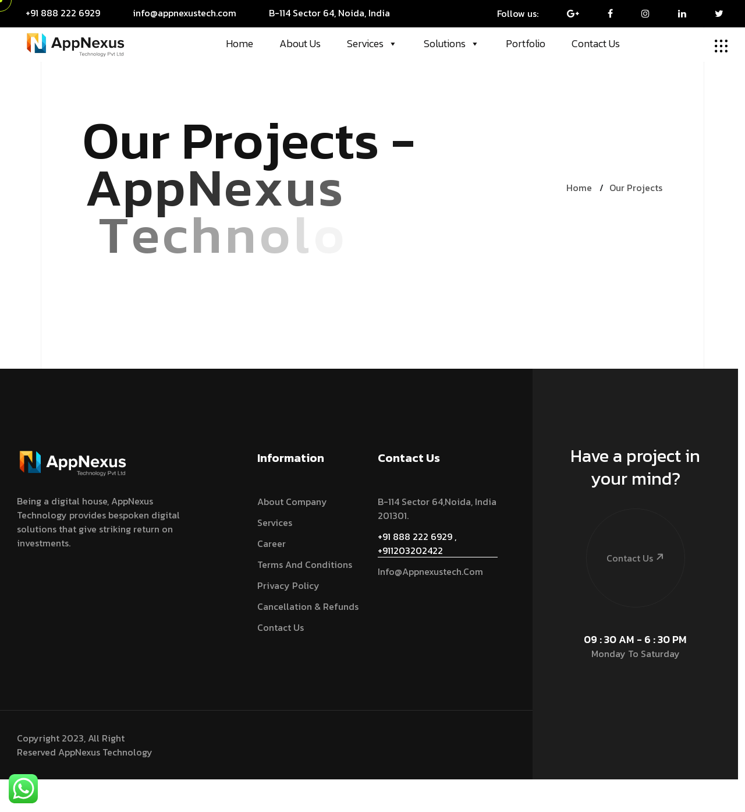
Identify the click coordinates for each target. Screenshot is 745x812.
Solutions (452, 43)
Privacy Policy (288, 585)
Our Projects (635, 188)
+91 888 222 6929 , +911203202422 (417, 543)
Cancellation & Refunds (308, 606)
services (274, 522)
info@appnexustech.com (430, 571)
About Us (300, 43)
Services (372, 43)
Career (271, 543)
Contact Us (596, 43)
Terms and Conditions (304, 564)
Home (239, 43)
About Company (292, 502)
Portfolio (525, 43)
